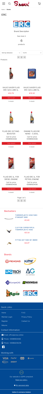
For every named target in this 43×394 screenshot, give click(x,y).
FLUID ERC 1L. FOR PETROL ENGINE (32, 178)
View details (11, 143)
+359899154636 (15, 339)
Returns (4, 325)
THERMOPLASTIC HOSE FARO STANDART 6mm (26, 216)
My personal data (22, 385)
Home (3, 9)
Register (5, 321)
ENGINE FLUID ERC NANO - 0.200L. (32, 132)
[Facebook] (3, 347)
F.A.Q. (24, 313)
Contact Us (26, 321)
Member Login (7, 317)
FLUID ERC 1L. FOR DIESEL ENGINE (11, 178)
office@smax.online (16, 335)
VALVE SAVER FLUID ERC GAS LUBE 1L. (11, 88)
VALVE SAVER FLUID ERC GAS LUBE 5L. (32, 88)
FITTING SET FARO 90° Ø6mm (26, 240)
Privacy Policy (27, 317)
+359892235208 (15, 343)
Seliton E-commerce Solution (21, 392)
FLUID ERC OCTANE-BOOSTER (11, 132)
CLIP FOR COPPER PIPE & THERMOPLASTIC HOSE (24, 228)
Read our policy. (21, 380)
